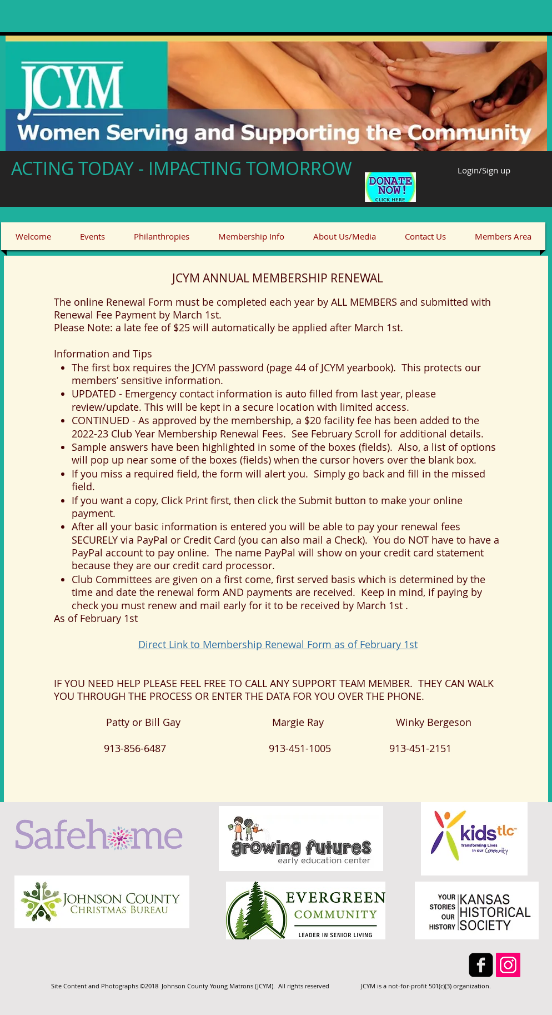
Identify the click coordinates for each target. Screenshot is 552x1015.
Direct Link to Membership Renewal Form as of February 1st (278, 644)
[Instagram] (508, 965)
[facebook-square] (481, 965)
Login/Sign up (484, 170)
